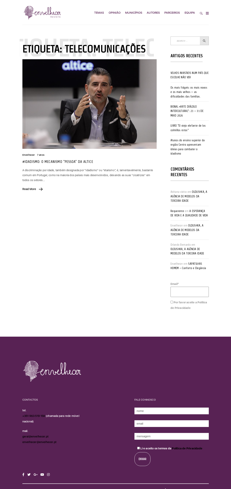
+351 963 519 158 (34, 415)
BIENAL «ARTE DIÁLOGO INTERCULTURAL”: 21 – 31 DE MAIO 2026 (187, 111)
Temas (99, 12)
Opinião (115, 12)
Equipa (190, 12)
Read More (32, 189)
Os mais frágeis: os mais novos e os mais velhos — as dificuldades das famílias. (189, 92)
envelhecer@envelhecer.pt (39, 442)
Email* (190, 289)
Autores (153, 12)
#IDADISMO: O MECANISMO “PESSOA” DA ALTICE (57, 161)
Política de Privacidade (187, 448)
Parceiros (172, 12)
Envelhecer (28, 155)
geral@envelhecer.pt (35, 436)
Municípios (133, 12)
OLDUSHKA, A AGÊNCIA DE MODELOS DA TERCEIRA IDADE (189, 196)
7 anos (40, 155)
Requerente (177, 211)
